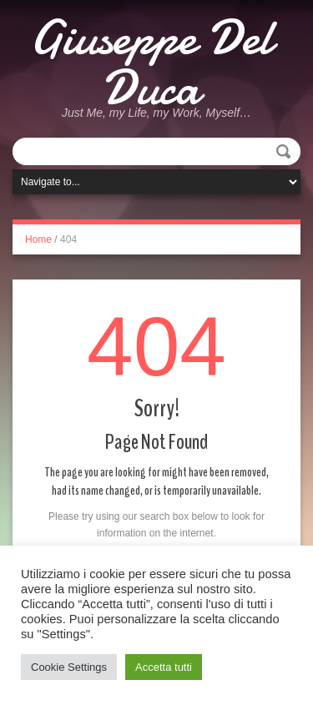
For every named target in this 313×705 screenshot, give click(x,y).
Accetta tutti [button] (163, 667)
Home (38, 239)
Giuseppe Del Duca (150, 63)
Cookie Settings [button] (69, 667)
